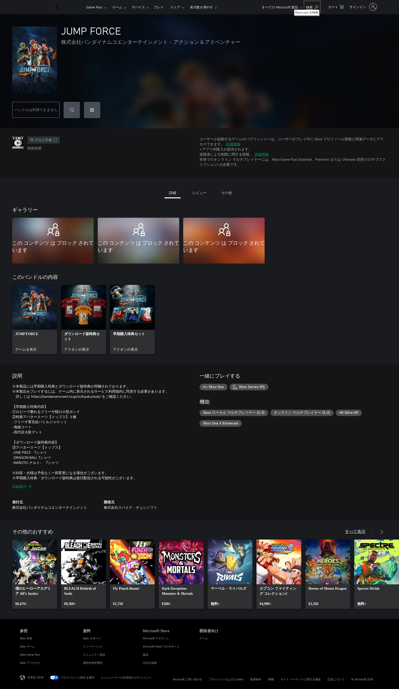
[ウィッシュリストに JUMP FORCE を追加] (72, 110)
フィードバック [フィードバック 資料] (93, 646)
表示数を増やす (201, 7)
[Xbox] (70, 7)
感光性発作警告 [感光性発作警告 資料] (93, 662)
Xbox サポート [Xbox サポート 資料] (92, 638)
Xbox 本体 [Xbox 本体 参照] (26, 638)
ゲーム (117, 7)
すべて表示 (355, 531)
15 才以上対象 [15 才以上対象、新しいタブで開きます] (43, 140)
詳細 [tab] (172, 192)
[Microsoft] (37, 7)
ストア (175, 7)
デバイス (138, 7)
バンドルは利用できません (36, 109)
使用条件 (255, 679)
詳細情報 (233, 144)
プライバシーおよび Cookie (226, 679)
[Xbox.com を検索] (312, 6)
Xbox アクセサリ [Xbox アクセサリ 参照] (30, 662)
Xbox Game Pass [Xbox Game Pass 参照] (30, 654)
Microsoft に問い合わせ (187, 679)
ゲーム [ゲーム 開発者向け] (204, 638)
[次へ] (382, 531)
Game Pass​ (94, 7)
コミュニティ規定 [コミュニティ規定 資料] (94, 654)
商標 (271, 679)
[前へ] (371, 531)
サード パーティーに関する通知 (301, 679)
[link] (34, 319)
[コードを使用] (92, 110)
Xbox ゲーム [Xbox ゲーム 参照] (27, 646)
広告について (335, 679)
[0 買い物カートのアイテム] (336, 6)
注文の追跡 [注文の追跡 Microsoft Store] (150, 662)
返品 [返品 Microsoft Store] (145, 654)
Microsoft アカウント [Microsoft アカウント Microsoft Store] (156, 638)
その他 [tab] (226, 192)
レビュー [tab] (199, 192)
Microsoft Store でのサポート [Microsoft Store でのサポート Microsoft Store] (161, 646)
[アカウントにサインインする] (362, 7)
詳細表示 (22, 486)
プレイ (159, 7)
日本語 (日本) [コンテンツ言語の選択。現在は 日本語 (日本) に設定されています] (35, 677)
